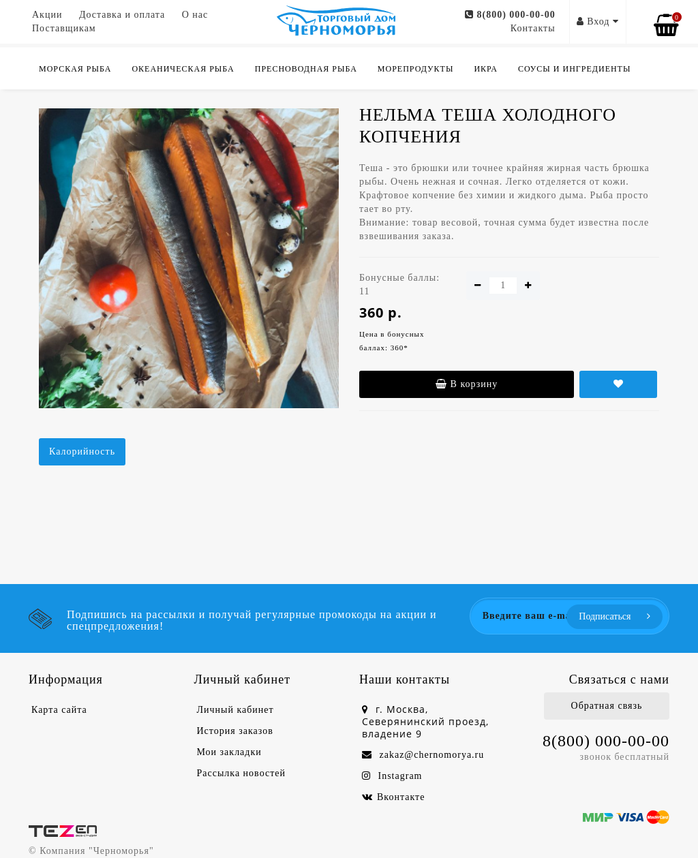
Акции (47, 15)
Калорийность (82, 451)
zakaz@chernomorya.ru (423, 755)
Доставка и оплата (122, 15)
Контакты (533, 28)
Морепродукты (416, 69)
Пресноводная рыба (306, 69)
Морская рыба (75, 69)
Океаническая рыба (183, 69)
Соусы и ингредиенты (574, 69)
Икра (485, 69)
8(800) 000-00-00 (510, 15)
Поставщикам (64, 28)
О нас (195, 15)
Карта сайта (59, 710)
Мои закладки (229, 752)
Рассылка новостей (241, 773)
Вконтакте (393, 797)
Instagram (392, 776)
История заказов (235, 731)
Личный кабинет (235, 710)
